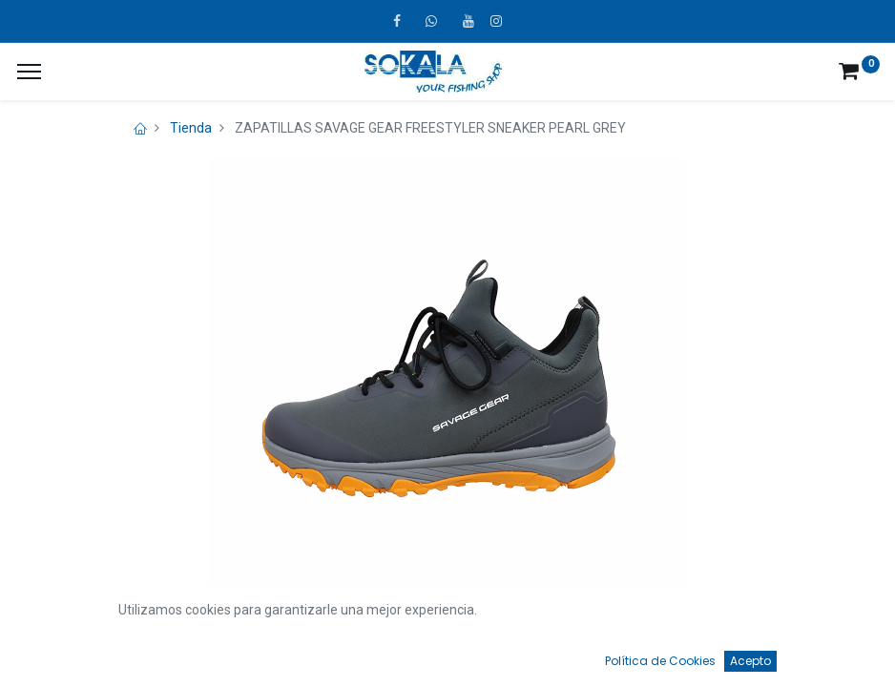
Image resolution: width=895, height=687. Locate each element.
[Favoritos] (640, 654)
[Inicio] (63, 654)
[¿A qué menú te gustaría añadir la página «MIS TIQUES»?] (29, 71)
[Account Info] (833, 654)
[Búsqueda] (254, 654)
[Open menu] (447, 659)
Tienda (191, 127)
